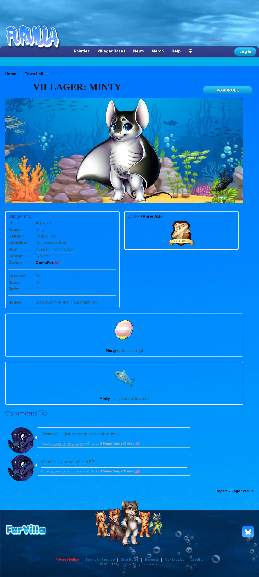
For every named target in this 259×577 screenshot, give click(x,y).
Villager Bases (111, 51)
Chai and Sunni (99, 443)
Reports (152, 560)
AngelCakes (126, 443)
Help (176, 51)
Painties (82, 51)
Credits (197, 560)
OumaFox (47, 263)
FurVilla (36, 37)
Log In (245, 52)
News (138, 51)
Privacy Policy (67, 560)
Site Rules (130, 560)
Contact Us (174, 560)
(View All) (151, 216)
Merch (158, 51)
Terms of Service (100, 560)
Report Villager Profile (235, 491)
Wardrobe (228, 90)
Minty (111, 350)
